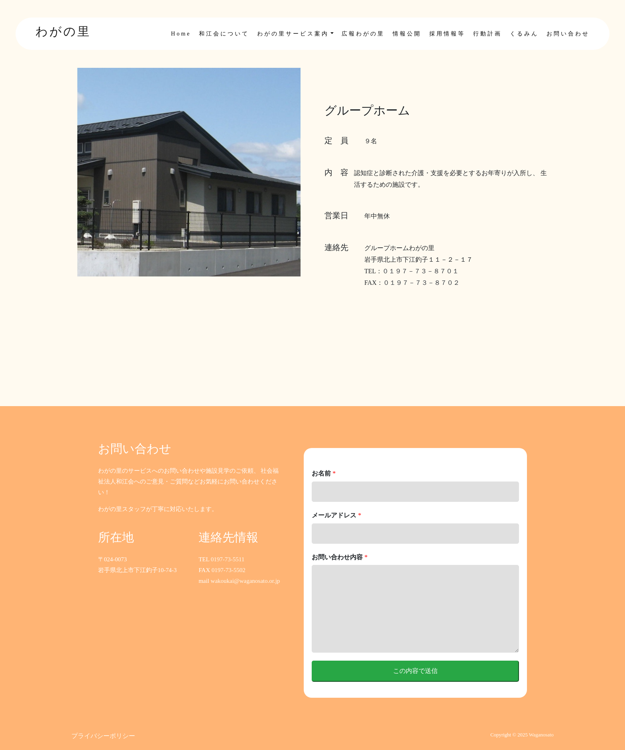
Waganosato (541, 735)
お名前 (324, 473)
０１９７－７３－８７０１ (420, 271)
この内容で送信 (415, 670)
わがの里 (63, 31)
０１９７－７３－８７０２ (421, 282)
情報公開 (407, 34)
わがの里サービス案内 (293, 34)
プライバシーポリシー (103, 735)
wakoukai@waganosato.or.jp (245, 581)
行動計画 (487, 34)
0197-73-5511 (227, 559)
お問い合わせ (568, 34)
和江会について (224, 34)
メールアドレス (336, 515)
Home (181, 34)
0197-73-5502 (229, 570)
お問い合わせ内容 (340, 557)
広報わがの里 (363, 34)
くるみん (524, 34)
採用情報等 (447, 34)
